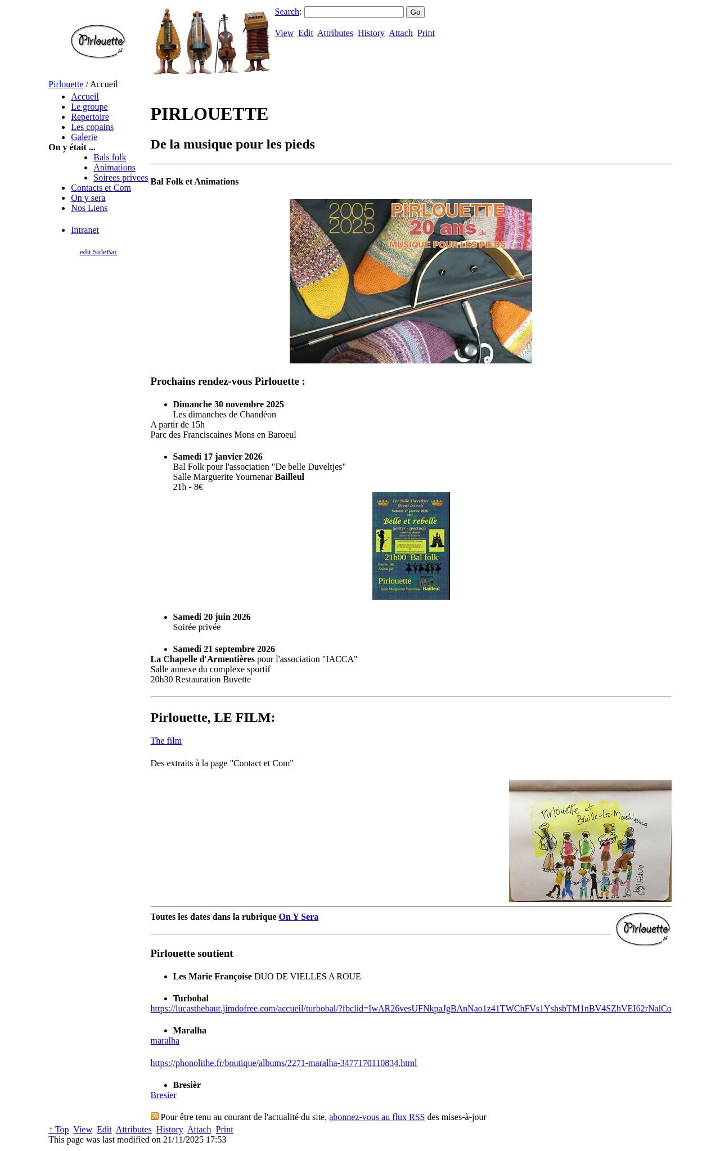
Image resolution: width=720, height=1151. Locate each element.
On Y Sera (298, 916)
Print (426, 33)
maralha (165, 1040)
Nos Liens (89, 208)
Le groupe (89, 106)
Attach (401, 33)
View (284, 33)
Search (287, 11)
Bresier (164, 1095)
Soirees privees (120, 177)
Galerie (84, 137)
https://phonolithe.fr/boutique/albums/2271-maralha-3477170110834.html (284, 1063)
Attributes (335, 33)
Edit (305, 33)
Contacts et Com (101, 187)
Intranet (85, 230)
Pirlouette (65, 84)
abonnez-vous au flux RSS (377, 1117)
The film (166, 740)
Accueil (85, 96)
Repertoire (90, 117)
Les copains (92, 127)
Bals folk (109, 157)
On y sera (88, 198)
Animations (114, 167)
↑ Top (58, 1129)
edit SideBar (98, 252)
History (371, 33)
